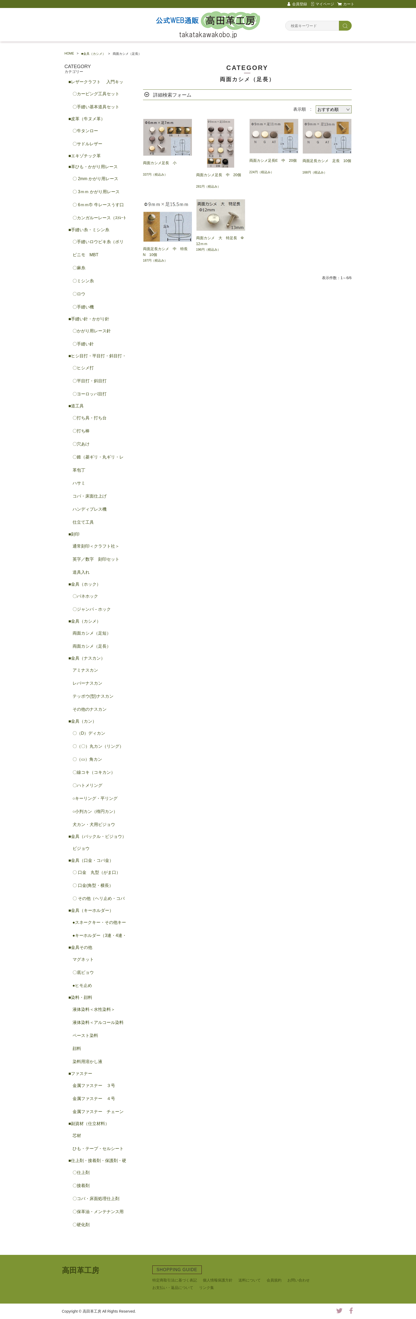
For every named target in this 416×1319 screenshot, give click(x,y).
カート (348, 4)
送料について (249, 1280)
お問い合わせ (298, 1280)
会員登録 (299, 4)
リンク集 (206, 1287)
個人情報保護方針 (218, 1280)
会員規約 (274, 1280)
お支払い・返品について (172, 1287)
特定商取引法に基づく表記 (174, 1280)
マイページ (325, 4)
